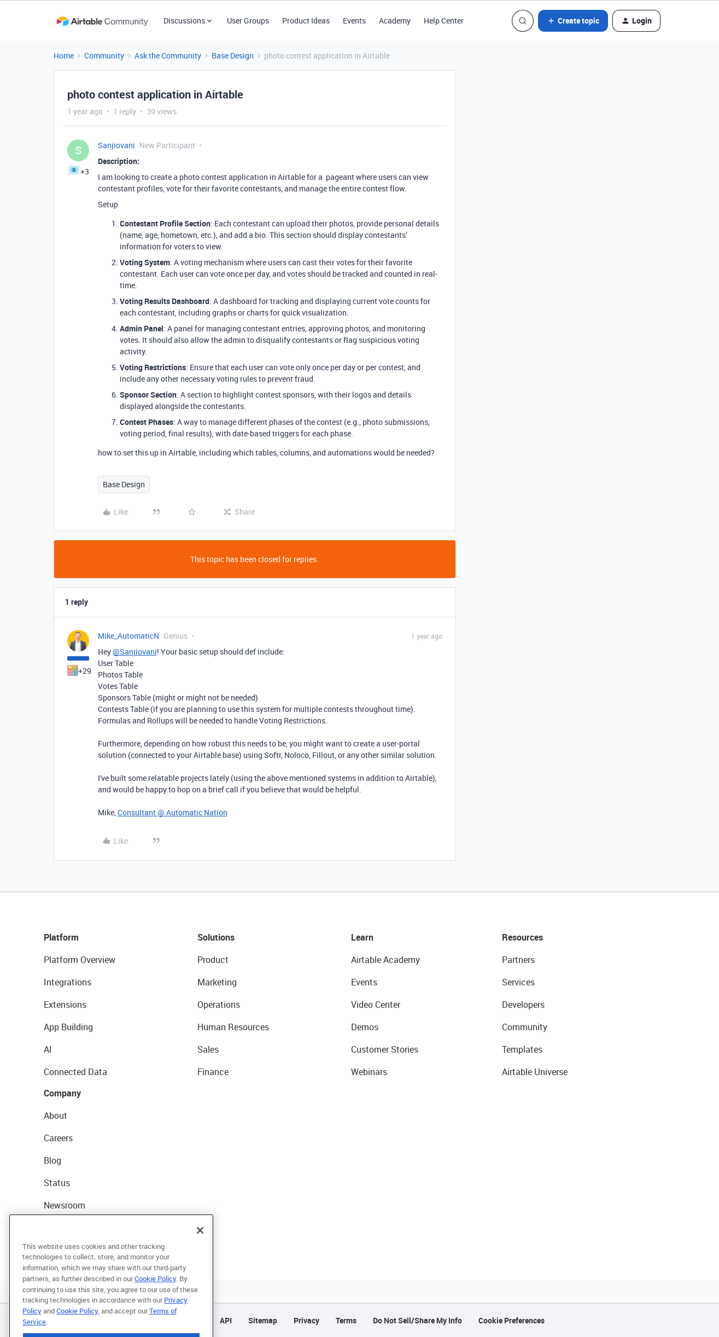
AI (48, 1049)
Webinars (369, 1072)
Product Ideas (306, 20)
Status (57, 1183)
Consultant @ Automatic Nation (172, 812)
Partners (518, 960)
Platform (61, 937)
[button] (573, 21)
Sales (208, 1049)
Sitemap (262, 1320)
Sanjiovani (116, 145)
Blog (52, 1160)
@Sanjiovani (135, 651)
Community (104, 55)
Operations (218, 1005)
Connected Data (75, 1072)
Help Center (444, 20)
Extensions (65, 1005)
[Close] (200, 1251)
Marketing (217, 982)
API (226, 1320)
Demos (364, 1027)
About (55, 1116)
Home (64, 55)
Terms (346, 1320)
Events (354, 20)
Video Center (375, 1005)
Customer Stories (384, 1049)
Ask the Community (168, 55)
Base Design (233, 55)
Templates (522, 1049)
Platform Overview (79, 960)
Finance (213, 1072)
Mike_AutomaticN (128, 635)
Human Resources (233, 1027)
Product (213, 960)
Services (518, 982)
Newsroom (64, 1205)
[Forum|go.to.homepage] (102, 21)
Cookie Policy (155, 1299)
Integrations (67, 982)
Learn (362, 937)
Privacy (306, 1320)
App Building (68, 1027)
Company (62, 1093)
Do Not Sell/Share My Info (417, 1320)
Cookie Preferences (511, 1320)
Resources (522, 937)
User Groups (248, 20)
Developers (523, 1005)
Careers (58, 1138)
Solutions (216, 937)
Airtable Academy (385, 960)
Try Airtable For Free (82, 1228)
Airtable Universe (535, 1072)
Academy (395, 20)
